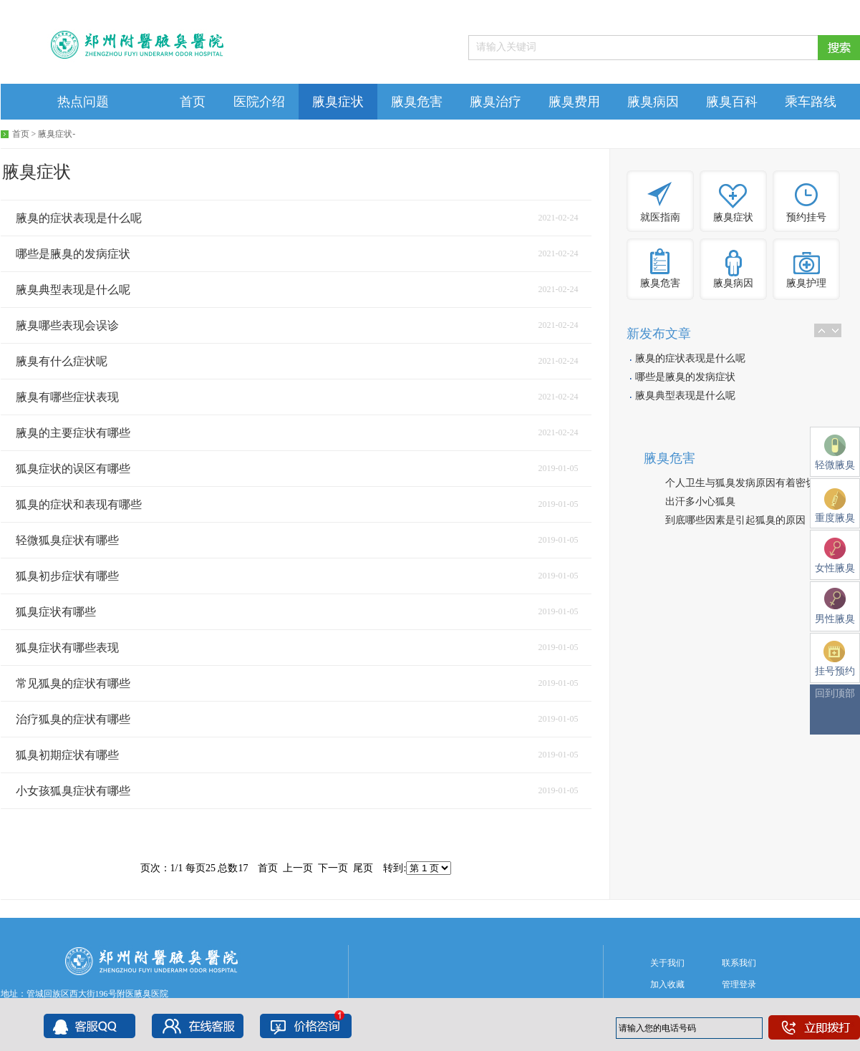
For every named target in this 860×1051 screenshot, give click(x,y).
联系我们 (739, 963)
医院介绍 (259, 102)
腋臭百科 (732, 102)
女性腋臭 (835, 555)
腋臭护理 (806, 283)
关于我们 (667, 963)
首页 (193, 102)
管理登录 (739, 984)
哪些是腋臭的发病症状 (685, 377)
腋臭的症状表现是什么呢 (690, 358)
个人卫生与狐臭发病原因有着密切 (740, 483)
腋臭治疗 (495, 102)
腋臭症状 (338, 102)
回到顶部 (835, 693)
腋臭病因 (653, 102)
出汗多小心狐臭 (700, 501)
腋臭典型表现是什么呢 (685, 395)
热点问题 (83, 102)
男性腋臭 (835, 606)
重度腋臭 (835, 505)
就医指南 (660, 217)
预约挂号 (806, 217)
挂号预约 (835, 659)
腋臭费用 (574, 102)
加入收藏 (667, 984)
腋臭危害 (417, 102)
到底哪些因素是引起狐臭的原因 (735, 520)
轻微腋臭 (835, 452)
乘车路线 (810, 102)
